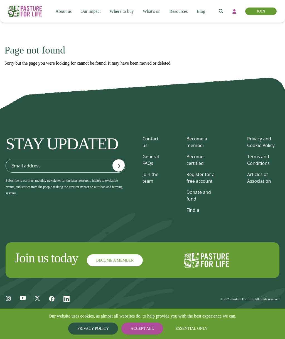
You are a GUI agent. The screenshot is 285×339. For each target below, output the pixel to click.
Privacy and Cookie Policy (261, 142)
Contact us (150, 142)
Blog (204, 11)
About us (62, 11)
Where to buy (121, 11)
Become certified (195, 159)
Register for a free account (200, 177)
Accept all (142, 328)
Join (261, 11)
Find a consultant (197, 213)
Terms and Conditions (258, 159)
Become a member (196, 142)
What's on (152, 11)
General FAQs (150, 159)
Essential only (187, 328)
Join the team (150, 177)
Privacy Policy (98, 328)
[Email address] (118, 165)
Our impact (90, 11)
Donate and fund (198, 195)
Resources (181, 11)
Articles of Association (259, 177)
